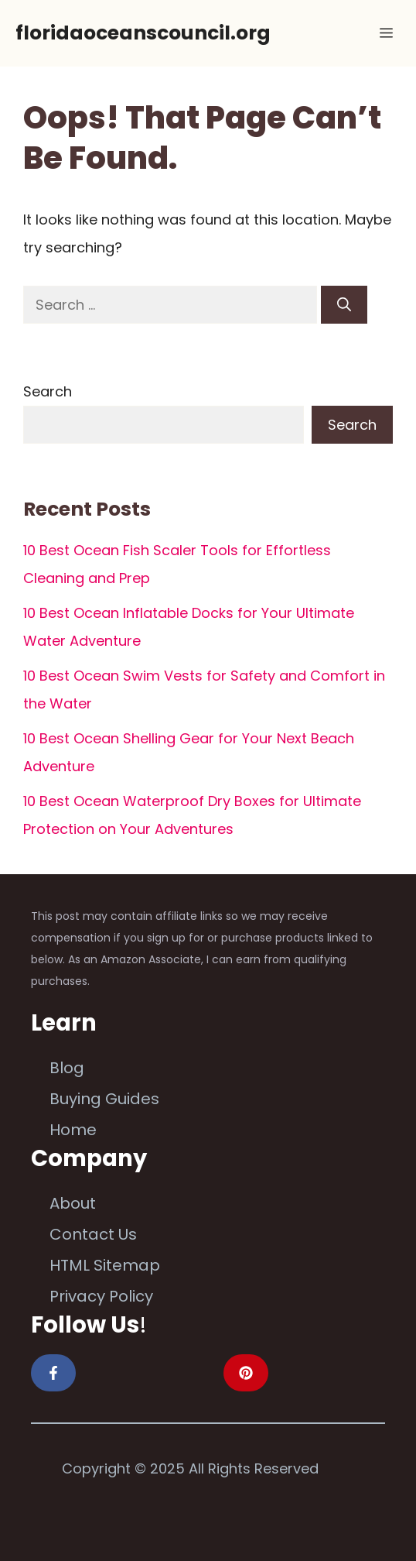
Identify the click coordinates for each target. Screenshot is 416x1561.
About (72, 1203)
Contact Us (93, 1234)
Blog (66, 1068)
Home (73, 1130)
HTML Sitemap (104, 1265)
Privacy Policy (101, 1296)
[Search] (344, 305)
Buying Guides (104, 1099)
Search (47, 391)
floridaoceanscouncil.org (143, 32)
